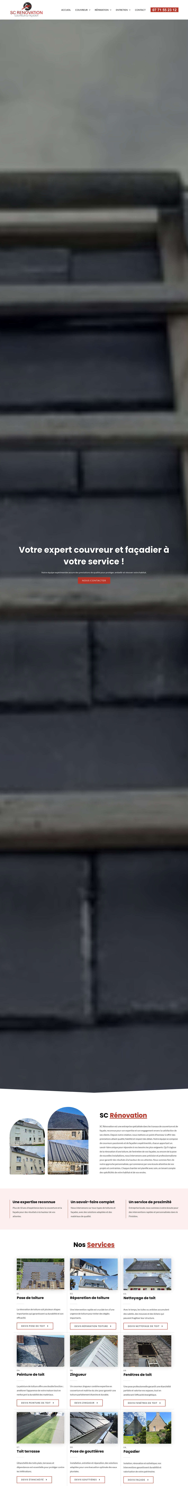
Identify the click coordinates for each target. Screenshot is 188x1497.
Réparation (103, 9)
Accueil (66, 9)
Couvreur (82, 9)
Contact (140, 9)
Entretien (123, 9)
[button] (89, 9)
